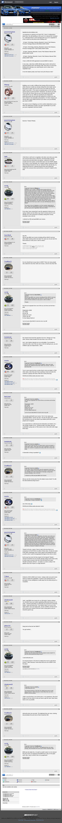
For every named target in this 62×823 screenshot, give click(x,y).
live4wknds (7, 337)
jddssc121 (7, 626)
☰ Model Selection (19, 2)
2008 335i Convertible (9, 144)
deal (5, 786)
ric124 (6, 186)
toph (5, 156)
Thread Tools (54, 26)
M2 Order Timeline (26, 221)
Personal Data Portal (40, 820)
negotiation (9, 786)
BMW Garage (36, 10)
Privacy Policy (20, 820)
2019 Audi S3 (7, 613)
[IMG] (4, 800)
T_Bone (6, 576)
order (12, 786)
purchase (15, 786)
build (4, 786)
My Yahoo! (34, 781)
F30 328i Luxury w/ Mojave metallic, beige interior (31, 375)
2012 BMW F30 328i (9, 381)
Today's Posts (53, 10)
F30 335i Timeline (26, 222)
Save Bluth (7, 235)
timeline (42, 375)
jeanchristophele (9, 32)
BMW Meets (41, 10)
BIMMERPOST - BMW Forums (53, 809)
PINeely (6, 85)
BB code (4, 798)
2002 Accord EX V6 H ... (9, 54)
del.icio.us (20, 781)
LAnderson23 (8, 600)
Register (56, 2)
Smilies (4, 799)
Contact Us (44, 809)
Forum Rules (5, 802)
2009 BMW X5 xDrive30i (10, 518)
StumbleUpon (6, 781)
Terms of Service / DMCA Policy (29, 820)
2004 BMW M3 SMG (9, 384)
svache (6, 360)
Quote (55, 77)
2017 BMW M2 (7, 208)
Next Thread (34, 789)
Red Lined (7, 396)
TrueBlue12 (8, 261)
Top (60, 809)
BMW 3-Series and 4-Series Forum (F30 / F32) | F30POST (42, 14)
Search (58, 10)
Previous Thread (28, 789)
